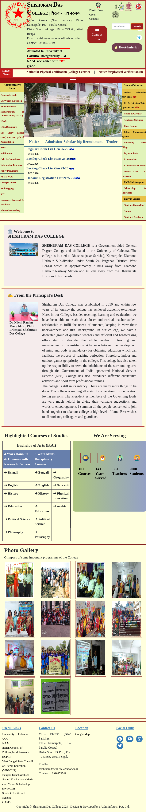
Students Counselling (134, 205)
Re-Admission (129, 47)
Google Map (82, 734)
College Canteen (9, 182)
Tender (111, 142)
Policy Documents (9, 171)
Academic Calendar (133, 120)
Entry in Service (132, 199)
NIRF (3, 147)
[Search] (121, 26)
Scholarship (73, 142)
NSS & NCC (7, 176)
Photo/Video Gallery (11, 210)
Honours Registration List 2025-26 (50, 181)
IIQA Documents (9, 127)
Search (137, 26)
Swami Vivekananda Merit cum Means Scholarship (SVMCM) (17, 784)
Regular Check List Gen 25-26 (47, 152)
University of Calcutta (15, 734)
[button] (31, 110)
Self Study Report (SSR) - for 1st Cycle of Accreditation (12, 137)
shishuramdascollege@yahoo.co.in (59, 768)
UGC (5, 738)
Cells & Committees (10, 159)
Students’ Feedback (133, 217)
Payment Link (131, 153)
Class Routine (130, 126)
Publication (6, 153)
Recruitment (93, 142)
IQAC (3, 121)
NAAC (6, 743)
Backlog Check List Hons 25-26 (48, 162)
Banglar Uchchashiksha (15, 774)
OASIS (6, 802)
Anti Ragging (7, 188)
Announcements (8, 106)
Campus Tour (97, 34)
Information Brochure (11, 165)
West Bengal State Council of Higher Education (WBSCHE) (17, 766)
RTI (3, 194)
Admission (53, 142)
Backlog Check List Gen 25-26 (47, 172)
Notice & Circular (132, 113)
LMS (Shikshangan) (134, 182)
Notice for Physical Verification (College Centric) (66, 71)
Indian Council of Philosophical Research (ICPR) (15, 752)
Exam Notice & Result (135, 165)
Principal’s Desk (9, 95)
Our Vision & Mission (11, 101)
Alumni (127, 211)
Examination (130, 159)
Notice (34, 142)
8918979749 (58, 773)
